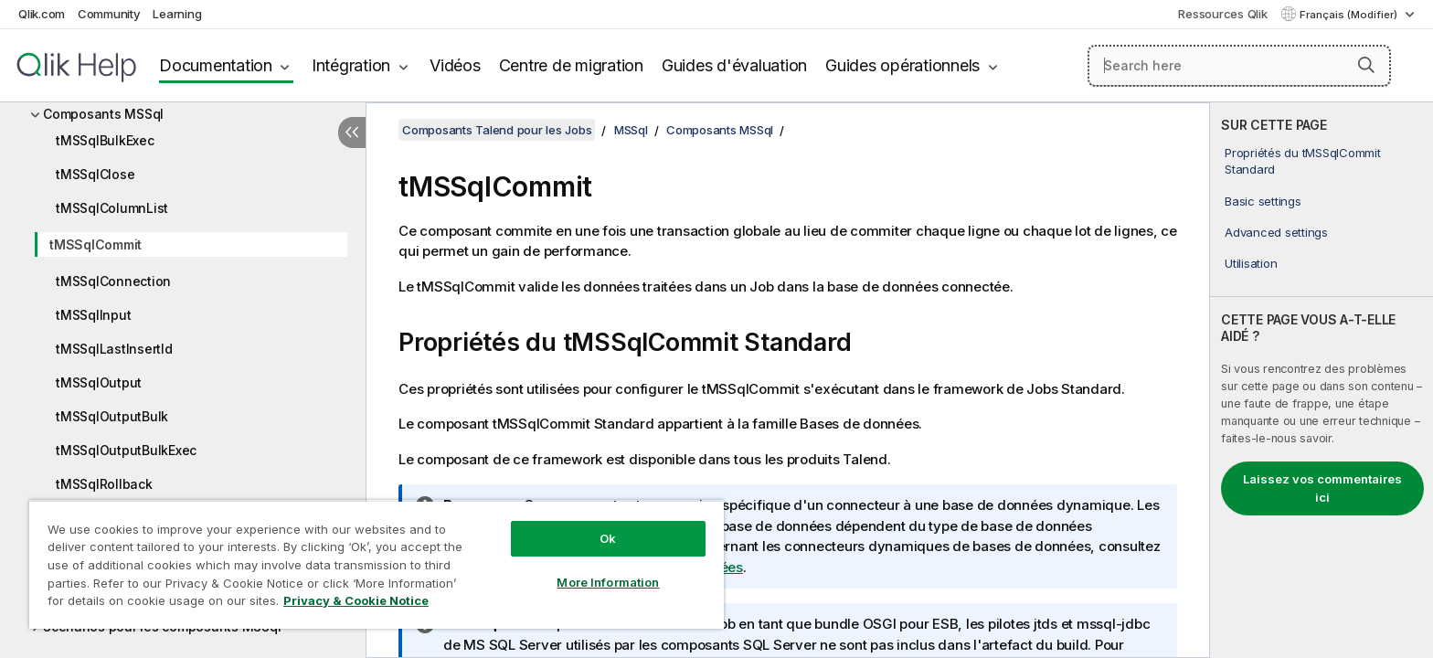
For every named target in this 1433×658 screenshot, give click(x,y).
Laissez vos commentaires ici (1322, 488)
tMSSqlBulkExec (105, 140)
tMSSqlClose (95, 174)
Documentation (215, 65)
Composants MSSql (103, 114)
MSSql (631, 129)
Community (109, 13)
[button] (1366, 65)
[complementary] (1321, 380)
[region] (376, 564)
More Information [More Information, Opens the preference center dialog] (608, 582)
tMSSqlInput (93, 315)
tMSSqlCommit (95, 244)
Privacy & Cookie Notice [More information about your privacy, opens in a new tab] (356, 600)
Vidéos (455, 65)
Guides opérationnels (902, 65)
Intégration (351, 65)
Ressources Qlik (1222, 13)
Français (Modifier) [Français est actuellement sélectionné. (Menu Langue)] (1350, 14)
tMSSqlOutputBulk (112, 416)
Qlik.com (41, 13)
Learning (177, 13)
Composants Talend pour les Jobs (496, 129)
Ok (608, 538)
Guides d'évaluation (734, 65)
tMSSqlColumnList (112, 208)
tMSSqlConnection (113, 281)
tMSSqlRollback (104, 484)
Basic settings (1263, 201)
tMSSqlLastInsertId (114, 348)
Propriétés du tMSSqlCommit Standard (1303, 160)
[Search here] (1239, 66)
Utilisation (1251, 263)
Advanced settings (1276, 232)
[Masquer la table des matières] (352, 132)
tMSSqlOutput (99, 382)
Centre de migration (571, 65)
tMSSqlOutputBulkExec (126, 450)
